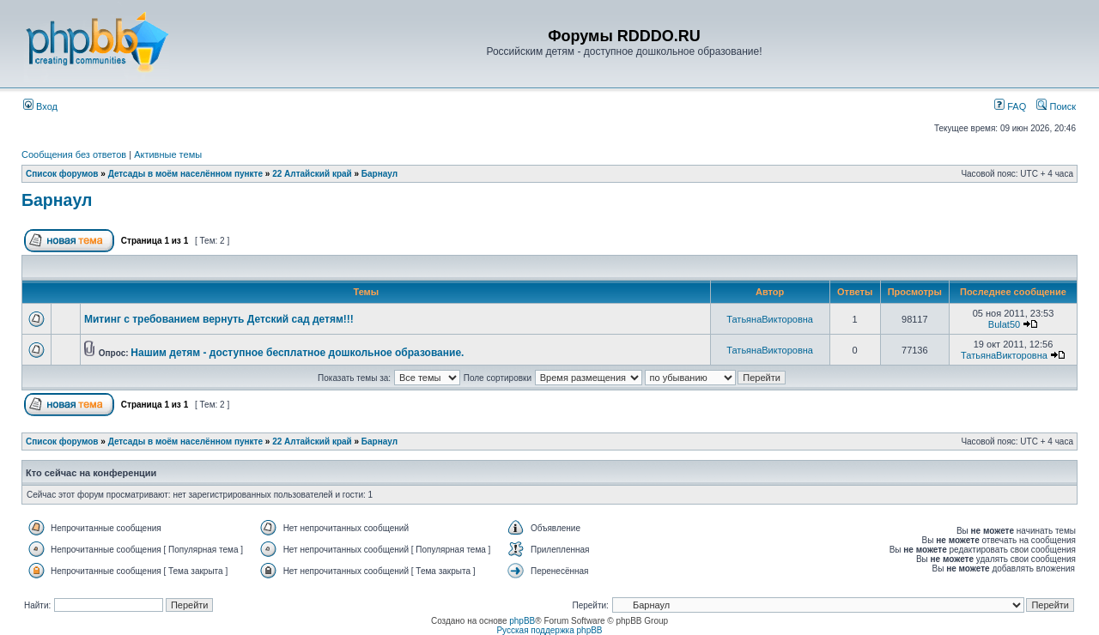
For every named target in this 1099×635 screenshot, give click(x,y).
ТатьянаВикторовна (769, 319)
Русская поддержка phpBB (549, 630)
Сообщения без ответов (73, 154)
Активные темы (168, 154)
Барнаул (379, 173)
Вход (40, 106)
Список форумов (62, 173)
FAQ (1010, 106)
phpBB (522, 621)
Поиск (1056, 106)
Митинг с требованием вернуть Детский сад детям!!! (219, 319)
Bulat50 (1004, 324)
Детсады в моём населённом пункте (185, 173)
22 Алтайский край (312, 173)
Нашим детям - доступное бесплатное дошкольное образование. (297, 353)
